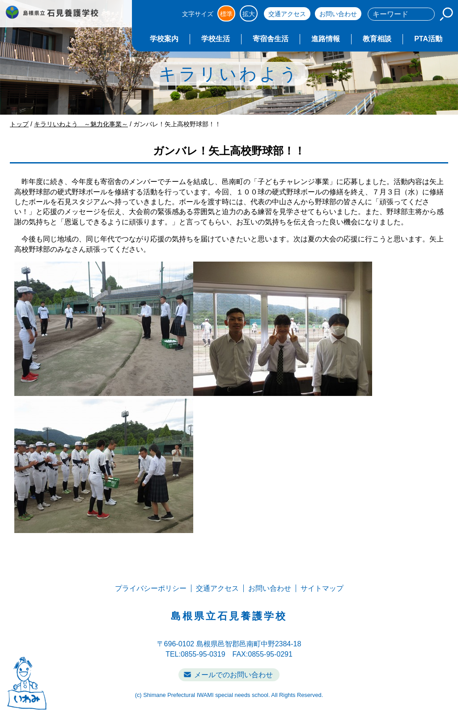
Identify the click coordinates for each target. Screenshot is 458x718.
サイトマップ (322, 588)
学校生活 (215, 39)
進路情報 (325, 39)
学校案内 (164, 39)
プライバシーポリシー (151, 588)
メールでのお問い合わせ (233, 675)
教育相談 (377, 39)
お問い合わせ (338, 13)
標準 (226, 13)
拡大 (248, 13)
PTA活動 (428, 39)
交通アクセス (287, 13)
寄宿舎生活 (270, 39)
